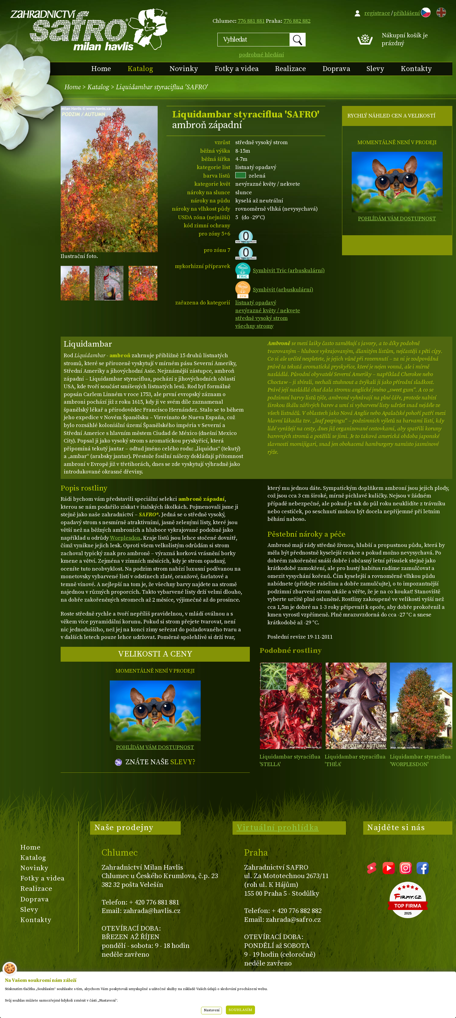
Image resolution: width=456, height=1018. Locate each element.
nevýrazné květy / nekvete (267, 310)
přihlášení (407, 13)
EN (440, 11)
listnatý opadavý (255, 302)
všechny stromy (254, 326)
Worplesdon (125, 537)
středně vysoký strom (261, 318)
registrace (377, 13)
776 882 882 (296, 21)
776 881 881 (251, 21)
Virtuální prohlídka (277, 828)
